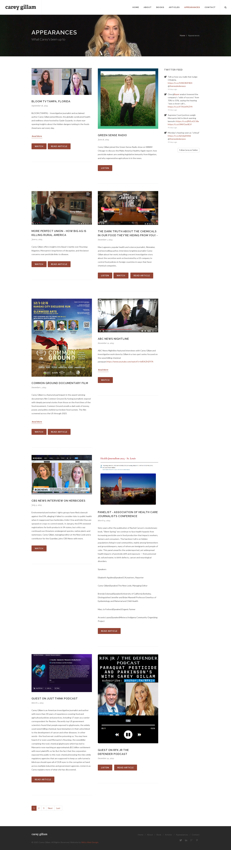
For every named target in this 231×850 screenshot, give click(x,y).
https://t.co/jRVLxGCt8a (187, 121)
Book (159, 834)
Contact (195, 834)
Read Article (59, 146)
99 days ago (172, 142)
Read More (37, 136)
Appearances (182, 834)
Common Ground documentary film (60, 383)
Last (58, 808)
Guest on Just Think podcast (55, 698)
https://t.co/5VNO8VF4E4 (180, 83)
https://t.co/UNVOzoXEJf (180, 124)
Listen (105, 168)
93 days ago (172, 89)
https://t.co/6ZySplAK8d (179, 136)
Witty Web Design (89, 842)
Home (182, 35)
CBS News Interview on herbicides (58, 500)
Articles (168, 834)
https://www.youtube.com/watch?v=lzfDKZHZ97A (130, 361)
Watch (39, 146)
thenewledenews (178, 86)
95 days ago (172, 127)
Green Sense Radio (112, 135)
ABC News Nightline (113, 338)
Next (50, 808)
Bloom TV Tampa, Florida (51, 101)
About (150, 834)
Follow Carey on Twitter (188, 150)
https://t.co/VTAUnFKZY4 (180, 106)
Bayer (176, 94)
